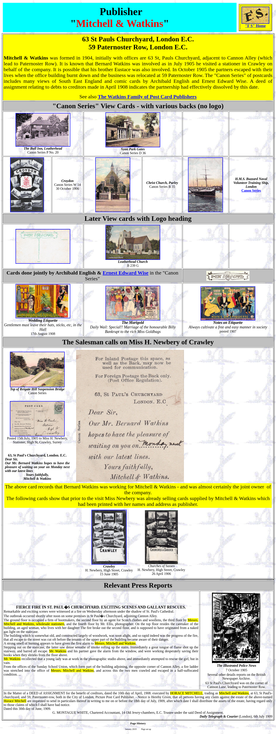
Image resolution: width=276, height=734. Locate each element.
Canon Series (251, 190)
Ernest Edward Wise (125, 273)
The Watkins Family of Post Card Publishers (147, 96)
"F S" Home (255, 26)
